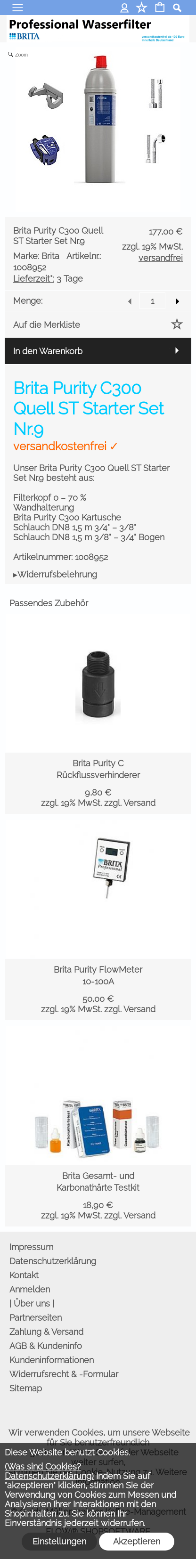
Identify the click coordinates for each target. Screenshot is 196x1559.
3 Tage (48, 279)
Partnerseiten (35, 1318)
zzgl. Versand (129, 803)
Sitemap (25, 1388)
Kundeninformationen (51, 1360)
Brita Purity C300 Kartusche (67, 517)
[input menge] (152, 300)
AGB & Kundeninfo (45, 1346)
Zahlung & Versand (46, 1332)
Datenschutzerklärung (52, 1261)
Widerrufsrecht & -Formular (63, 1374)
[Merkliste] (141, 8)
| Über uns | (31, 1303)
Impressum (31, 1247)
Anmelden (124, 7)
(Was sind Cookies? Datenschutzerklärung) (49, 1471)
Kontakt (24, 1275)
